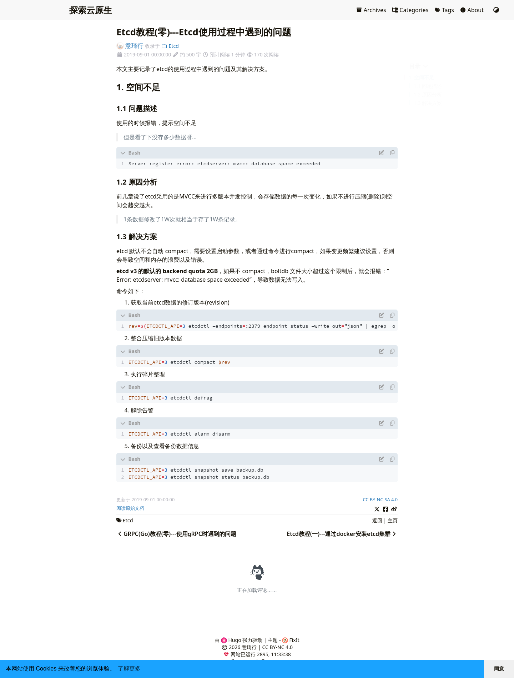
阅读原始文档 (130, 508)
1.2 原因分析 (428, 94)
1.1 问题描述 (428, 85)
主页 (393, 520)
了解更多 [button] (129, 669)
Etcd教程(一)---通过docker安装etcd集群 (342, 534)
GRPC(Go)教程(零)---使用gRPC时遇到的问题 (176, 534)
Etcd (169, 45)
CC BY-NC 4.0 (277, 647)
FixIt (290, 640)
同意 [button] (499, 669)
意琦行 (129, 45)
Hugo (231, 640)
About (472, 10)
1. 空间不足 (421, 77)
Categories (410, 10)
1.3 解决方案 (428, 103)
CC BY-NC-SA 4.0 (380, 499)
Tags (444, 10)
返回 (377, 520)
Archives (371, 10)
